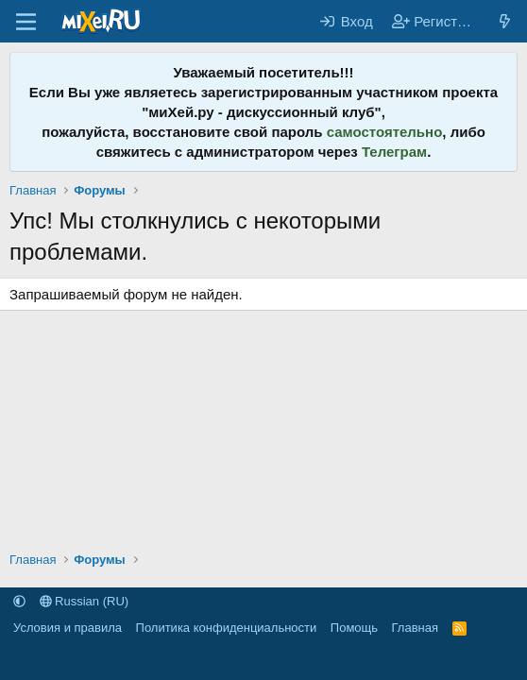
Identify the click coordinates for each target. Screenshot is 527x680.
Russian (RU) (84, 601)
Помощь (354, 627)
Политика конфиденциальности (226, 627)
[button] (19, 601)
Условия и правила (67, 627)
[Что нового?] (504, 21)
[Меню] (26, 22)
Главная (415, 627)
